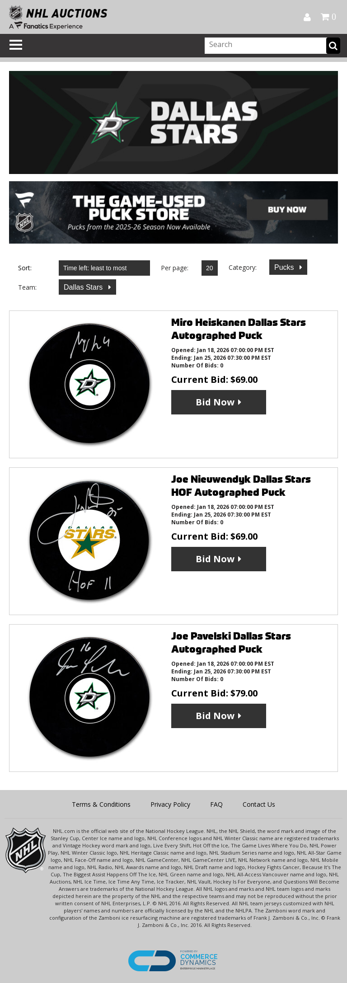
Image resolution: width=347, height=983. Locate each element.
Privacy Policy (170, 804)
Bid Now (215, 402)
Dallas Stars (84, 287)
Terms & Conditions (101, 804)
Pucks (285, 267)
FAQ (216, 804)
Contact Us (259, 804)
